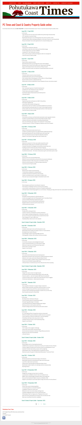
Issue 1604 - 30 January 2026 (28, 180)
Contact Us (56, 3)
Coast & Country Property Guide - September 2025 (33, 400)
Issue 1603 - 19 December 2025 (29, 193)
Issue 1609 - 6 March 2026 (28, 114)
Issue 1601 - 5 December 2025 (29, 225)
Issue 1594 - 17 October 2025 (28, 324)
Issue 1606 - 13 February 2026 (29, 154)
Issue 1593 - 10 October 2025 (28, 341)
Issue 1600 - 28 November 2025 (29, 238)
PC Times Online (27, 3)
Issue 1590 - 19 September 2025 (29, 383)
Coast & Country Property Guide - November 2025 (33, 266)
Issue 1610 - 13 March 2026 (28, 98)
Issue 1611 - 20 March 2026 (28, 85)
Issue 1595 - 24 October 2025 (29, 310)
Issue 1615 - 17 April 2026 (28, 31)
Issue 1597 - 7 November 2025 (29, 282)
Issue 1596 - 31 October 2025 (28, 295)
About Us (48, 3)
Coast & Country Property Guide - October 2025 (33, 337)
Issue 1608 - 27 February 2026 (29, 127)
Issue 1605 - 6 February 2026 (28, 167)
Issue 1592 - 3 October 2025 (28, 355)
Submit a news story (38, 3)
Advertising (12, 3)
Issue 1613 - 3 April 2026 (27, 59)
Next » (44, 404)
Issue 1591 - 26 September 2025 (29, 370)
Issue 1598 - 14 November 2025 (29, 269)
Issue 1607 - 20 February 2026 (29, 140)
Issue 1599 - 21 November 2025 (29, 251)
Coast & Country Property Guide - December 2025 (33, 222)
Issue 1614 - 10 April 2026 (28, 44)
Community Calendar (67, 3)
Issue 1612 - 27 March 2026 (28, 72)
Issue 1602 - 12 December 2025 (29, 208)
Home (19, 3)
